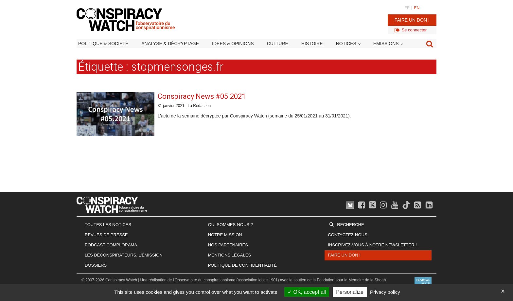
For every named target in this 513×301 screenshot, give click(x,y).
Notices (346, 43)
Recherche (350, 224)
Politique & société (103, 43)
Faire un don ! (412, 20)
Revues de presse (106, 234)
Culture (277, 43)
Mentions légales (229, 255)
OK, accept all (307, 292)
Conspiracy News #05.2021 (202, 96)
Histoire (312, 43)
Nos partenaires (228, 244)
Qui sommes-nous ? (230, 224)
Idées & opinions (233, 43)
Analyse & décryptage (170, 43)
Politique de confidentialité (242, 265)
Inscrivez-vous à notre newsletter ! (372, 244)
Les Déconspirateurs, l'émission (124, 255)
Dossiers (96, 265)
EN (417, 8)
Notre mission (225, 234)
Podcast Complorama (111, 244)
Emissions (386, 43)
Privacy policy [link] (385, 292)
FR (407, 8)
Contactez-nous (347, 234)
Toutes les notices (108, 224)
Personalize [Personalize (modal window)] (349, 292)
